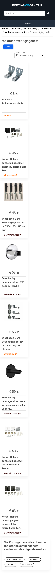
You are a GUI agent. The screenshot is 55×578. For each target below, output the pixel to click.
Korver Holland (14, 560)
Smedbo (10, 565)
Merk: (8, 47)
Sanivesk (34, 560)
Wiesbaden (27, 565)
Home (28, 23)
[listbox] (29, 55)
